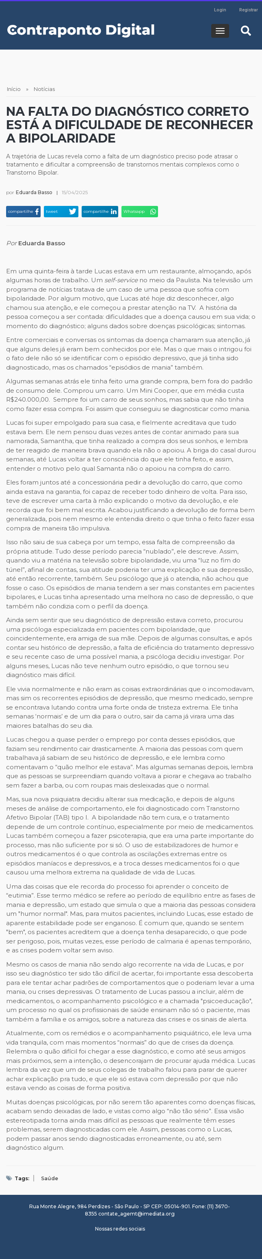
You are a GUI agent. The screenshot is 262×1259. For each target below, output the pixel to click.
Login (220, 10)
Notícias (44, 89)
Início (14, 89)
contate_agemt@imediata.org (136, 1214)
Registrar (248, 10)
